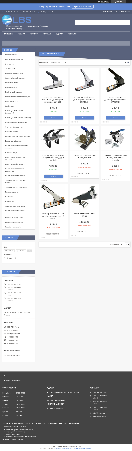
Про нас (47, 34)
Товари (21, 34)
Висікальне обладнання (14, 141)
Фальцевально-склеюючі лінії (16, 122)
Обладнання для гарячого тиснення (14, 212)
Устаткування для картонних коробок (15, 181)
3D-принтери (10, 69)
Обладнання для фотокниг (15, 176)
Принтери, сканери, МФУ (14, 73)
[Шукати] (127, 22)
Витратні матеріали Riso (14, 59)
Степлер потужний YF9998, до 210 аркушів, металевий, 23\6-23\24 (84, 99)
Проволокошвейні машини (15, 164)
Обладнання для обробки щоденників (14, 170)
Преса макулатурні (12, 192)
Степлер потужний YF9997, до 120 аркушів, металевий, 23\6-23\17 (53, 216)
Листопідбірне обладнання (15, 78)
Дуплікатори (9, 64)
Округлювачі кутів (11, 101)
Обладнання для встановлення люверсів (16, 147)
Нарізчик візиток (11, 87)
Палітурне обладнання (13, 92)
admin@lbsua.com (13, 334)
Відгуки (59, 34)
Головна (8, 34)
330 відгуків (105, 2)
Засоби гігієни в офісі (13, 227)
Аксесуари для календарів (15, 206)
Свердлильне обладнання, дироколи (15, 158)
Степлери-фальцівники (13, 127)
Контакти (72, 34)
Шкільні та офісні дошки (14, 222)
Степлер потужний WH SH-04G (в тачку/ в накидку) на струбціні (53, 157)
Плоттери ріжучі (11, 152)
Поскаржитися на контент (63, 449)
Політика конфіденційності (83, 449)
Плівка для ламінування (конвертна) (14, 112)
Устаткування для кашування (16, 187)
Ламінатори (9, 106)
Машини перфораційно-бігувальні (17, 136)
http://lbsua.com (13, 330)
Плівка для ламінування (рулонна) (18, 118)
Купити (53, 118)
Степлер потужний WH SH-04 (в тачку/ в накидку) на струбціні (115, 157)
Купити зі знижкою (83, 6)
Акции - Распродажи (13, 381)
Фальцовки (9, 197)
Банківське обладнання (14, 217)
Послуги (34, 34)
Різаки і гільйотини (12, 83)
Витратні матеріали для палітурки (17, 97)
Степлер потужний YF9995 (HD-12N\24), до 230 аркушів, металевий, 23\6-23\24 (53, 99)
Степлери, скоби (11, 132)
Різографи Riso (10, 55)
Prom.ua (78, 446)
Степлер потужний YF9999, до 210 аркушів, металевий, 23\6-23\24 (115, 99)
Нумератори (9, 201)
